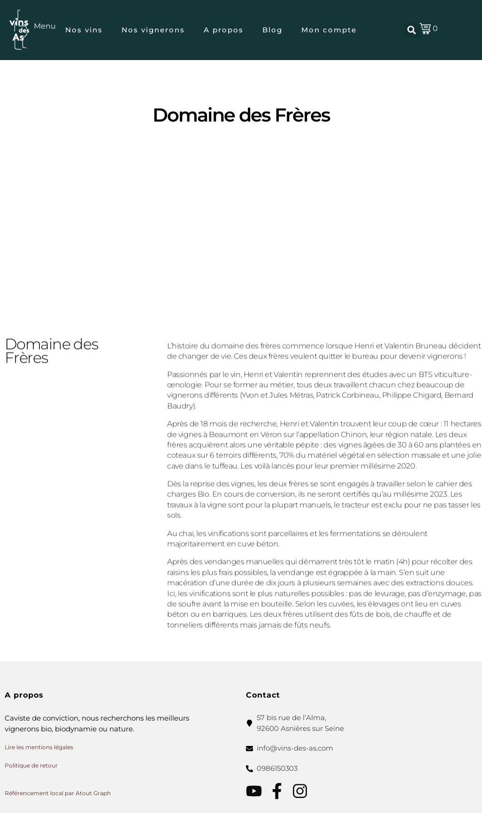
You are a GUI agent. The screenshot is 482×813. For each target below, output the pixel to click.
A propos (224, 29)
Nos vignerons (153, 29)
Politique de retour (31, 765)
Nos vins (84, 29)
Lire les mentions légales (39, 747)
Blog (272, 29)
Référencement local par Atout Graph (58, 793)
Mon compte (329, 29)
